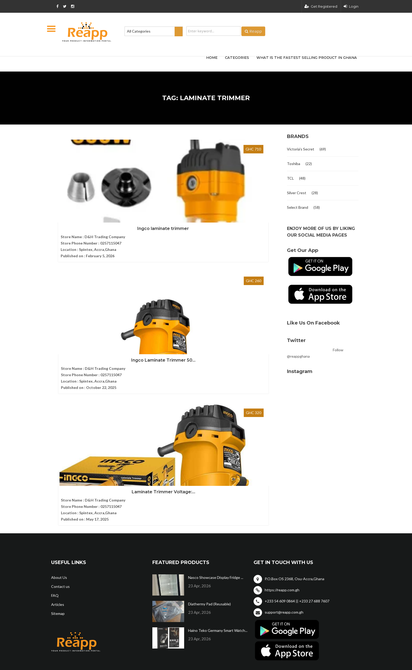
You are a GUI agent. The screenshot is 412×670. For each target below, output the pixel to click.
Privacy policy (346, 553)
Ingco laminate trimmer (87, 209)
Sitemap (58, 473)
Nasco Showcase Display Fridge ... (215, 437)
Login (351, 6)
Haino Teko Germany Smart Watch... (217, 490)
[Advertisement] (129, 63)
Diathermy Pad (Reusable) (209, 464)
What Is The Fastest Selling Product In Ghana (306, 57)
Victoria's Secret (300, 149)
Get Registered (320, 6)
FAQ (55, 455)
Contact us (60, 446)
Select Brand (297, 207)
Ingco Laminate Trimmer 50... (166, 209)
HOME (212, 57)
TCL (290, 178)
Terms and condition (302, 553)
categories (237, 57)
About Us (59, 437)
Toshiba (293, 163)
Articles (57, 464)
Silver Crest (296, 192)
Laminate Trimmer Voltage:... (246, 209)
